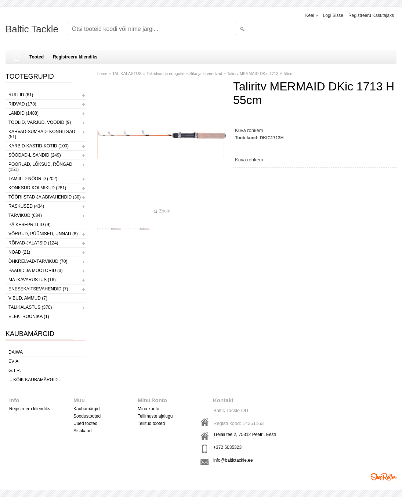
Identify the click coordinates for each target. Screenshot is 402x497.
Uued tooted (85, 423)
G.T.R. (14, 370)
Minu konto (148, 408)
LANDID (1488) (23, 113)
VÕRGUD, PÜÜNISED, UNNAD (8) (43, 233)
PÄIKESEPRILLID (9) (29, 224)
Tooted (36, 57)
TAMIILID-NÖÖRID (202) (32, 178)
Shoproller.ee (383, 476)
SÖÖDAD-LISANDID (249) (34, 155)
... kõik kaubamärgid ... (35, 379)
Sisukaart (82, 430)
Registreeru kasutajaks (371, 15)
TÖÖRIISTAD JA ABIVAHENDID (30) (44, 197)
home (102, 73)
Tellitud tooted (151, 423)
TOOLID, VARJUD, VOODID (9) (39, 122)
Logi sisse (333, 15)
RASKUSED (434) (26, 206)
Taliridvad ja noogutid (165, 73)
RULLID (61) (20, 94)
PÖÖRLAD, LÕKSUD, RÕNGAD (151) (40, 167)
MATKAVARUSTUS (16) (32, 279)
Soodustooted (87, 416)
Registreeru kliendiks (75, 57)
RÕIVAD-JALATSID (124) (33, 243)
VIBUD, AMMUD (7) (27, 298)
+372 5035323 (227, 447)
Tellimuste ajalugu (155, 416)
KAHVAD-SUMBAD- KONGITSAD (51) (41, 134)
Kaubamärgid (86, 408)
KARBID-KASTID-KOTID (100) (38, 146)
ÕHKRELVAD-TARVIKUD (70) (37, 261)
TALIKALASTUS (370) (30, 307)
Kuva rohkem (249, 130)
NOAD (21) (19, 252)
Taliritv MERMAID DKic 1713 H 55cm (260, 73)
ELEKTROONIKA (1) (28, 316)
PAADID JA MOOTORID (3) (35, 270)
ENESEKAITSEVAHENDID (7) (38, 289)
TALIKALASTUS (127, 73)
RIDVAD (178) (22, 104)
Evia (13, 361)
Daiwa (15, 352)
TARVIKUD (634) (25, 215)
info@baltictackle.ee (233, 460)
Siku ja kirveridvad (205, 73)
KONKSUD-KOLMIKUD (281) (37, 187)
